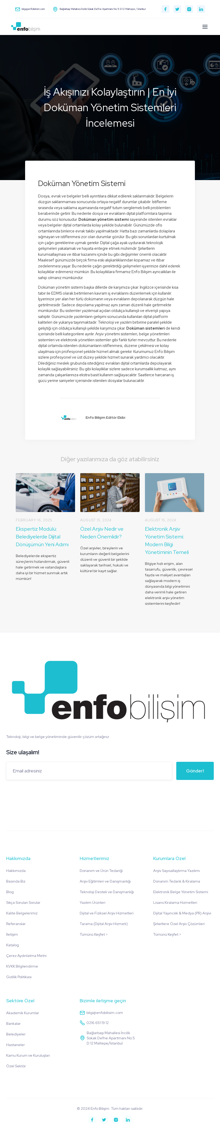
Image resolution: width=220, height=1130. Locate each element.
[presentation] (45, 794)
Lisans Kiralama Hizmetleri (175, 902)
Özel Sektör (16, 1066)
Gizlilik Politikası (19, 977)
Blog (10, 892)
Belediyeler (16, 1034)
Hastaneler (15, 1044)
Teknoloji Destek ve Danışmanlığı (107, 892)
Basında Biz (15, 881)
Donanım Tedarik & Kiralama (176, 881)
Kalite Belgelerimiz (22, 913)
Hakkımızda (16, 870)
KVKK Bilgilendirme (22, 966)
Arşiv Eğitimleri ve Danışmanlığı (105, 881)
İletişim (12, 934)
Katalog (12, 945)
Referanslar (16, 923)
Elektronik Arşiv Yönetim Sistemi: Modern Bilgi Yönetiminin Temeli (167, 540)
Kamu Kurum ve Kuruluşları (28, 1055)
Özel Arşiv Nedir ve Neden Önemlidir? (101, 532)
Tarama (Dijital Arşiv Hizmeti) (104, 923)
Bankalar (13, 1023)
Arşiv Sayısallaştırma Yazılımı (176, 870)
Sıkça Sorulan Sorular (23, 902)
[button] (205, 27)
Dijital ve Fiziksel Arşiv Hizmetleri (107, 913)
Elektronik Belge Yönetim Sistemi (180, 892)
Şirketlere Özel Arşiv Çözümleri (179, 923)
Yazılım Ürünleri (92, 902)
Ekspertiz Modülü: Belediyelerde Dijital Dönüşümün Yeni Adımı (42, 536)
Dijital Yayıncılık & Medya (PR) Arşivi (182, 913)
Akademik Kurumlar (22, 1013)
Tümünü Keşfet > (94, 934)
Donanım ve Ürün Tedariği (101, 870)
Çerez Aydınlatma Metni (26, 955)
